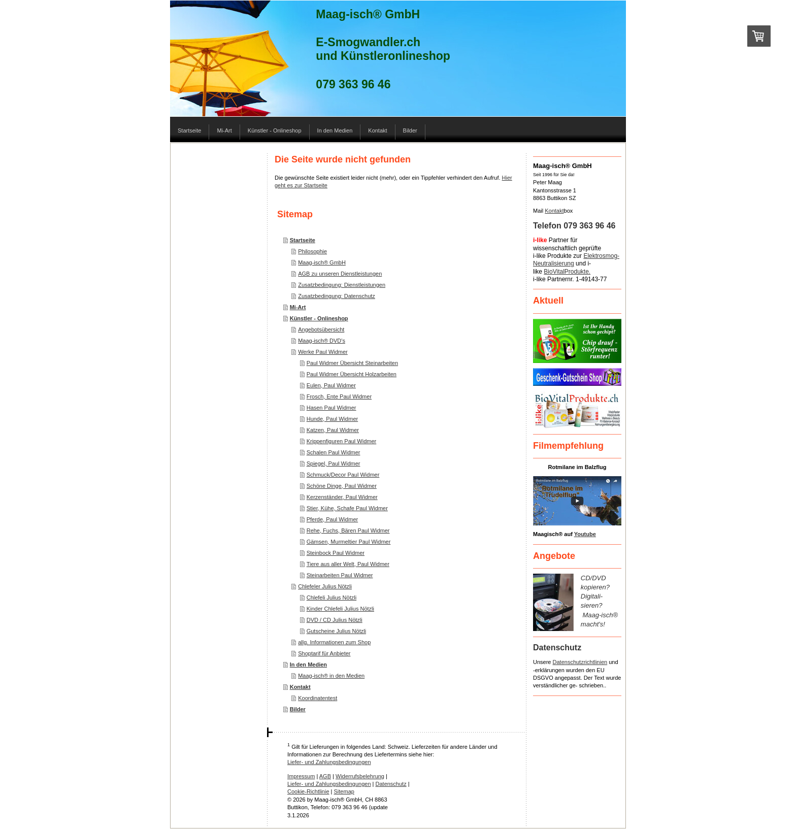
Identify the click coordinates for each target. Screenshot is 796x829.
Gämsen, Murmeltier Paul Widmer (349, 542)
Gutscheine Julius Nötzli (336, 631)
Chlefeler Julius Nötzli (325, 586)
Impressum (301, 776)
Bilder (298, 709)
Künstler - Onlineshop (319, 318)
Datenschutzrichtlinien (580, 662)
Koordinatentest (317, 698)
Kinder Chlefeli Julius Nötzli (340, 609)
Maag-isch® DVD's (321, 341)
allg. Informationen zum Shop (334, 642)
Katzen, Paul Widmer (333, 430)
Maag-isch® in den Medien (331, 676)
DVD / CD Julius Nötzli (334, 620)
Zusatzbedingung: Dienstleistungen (341, 285)
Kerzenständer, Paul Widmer (342, 497)
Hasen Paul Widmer (331, 408)
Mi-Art (298, 307)
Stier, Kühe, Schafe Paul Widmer (347, 508)
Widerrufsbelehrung (360, 776)
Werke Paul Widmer (323, 352)
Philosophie (312, 251)
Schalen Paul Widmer (333, 452)
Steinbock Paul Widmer (335, 553)
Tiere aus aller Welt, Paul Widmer (348, 564)
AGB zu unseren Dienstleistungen (340, 274)
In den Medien (308, 664)
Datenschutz (391, 784)
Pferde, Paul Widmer (332, 519)
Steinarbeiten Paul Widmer (340, 575)
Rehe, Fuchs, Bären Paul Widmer (348, 530)
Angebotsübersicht (321, 329)
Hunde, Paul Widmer (332, 419)
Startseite (302, 240)
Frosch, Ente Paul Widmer (339, 396)
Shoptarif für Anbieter (324, 653)
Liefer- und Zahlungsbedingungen (329, 762)
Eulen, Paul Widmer (331, 385)
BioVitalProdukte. (567, 271)
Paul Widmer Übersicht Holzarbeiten (351, 374)
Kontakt (300, 687)
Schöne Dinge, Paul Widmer (342, 486)
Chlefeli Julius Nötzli (331, 597)
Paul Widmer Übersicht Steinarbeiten (352, 363)
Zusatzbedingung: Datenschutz (336, 296)
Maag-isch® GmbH (322, 262)
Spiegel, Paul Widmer (333, 463)
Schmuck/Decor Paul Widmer (343, 475)
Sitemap (344, 791)
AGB (325, 776)
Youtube (585, 534)
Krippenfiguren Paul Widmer (342, 441)
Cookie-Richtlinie (308, 791)
